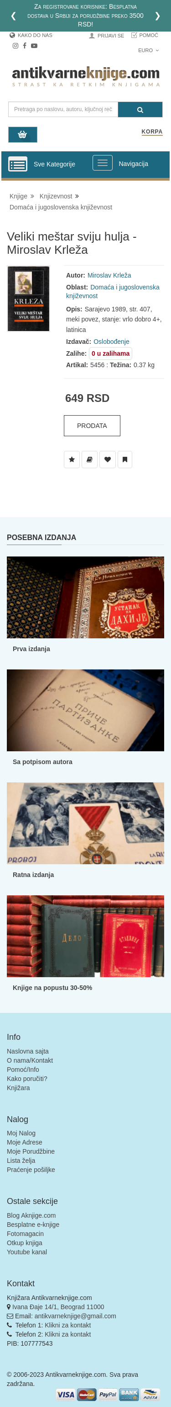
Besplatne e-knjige (33, 1224)
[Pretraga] (140, 110)
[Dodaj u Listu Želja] (72, 459)
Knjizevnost (56, 196)
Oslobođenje (111, 341)
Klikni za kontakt (68, 1325)
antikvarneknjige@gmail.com (75, 1316)
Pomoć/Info (23, 1069)
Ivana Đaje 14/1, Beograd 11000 (58, 1307)
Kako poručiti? (27, 1078)
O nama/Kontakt (30, 1060)
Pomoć (148, 35)
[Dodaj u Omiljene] (107, 459)
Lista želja (21, 1160)
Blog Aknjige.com (31, 1215)
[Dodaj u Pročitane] (125, 459)
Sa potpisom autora (43, 761)
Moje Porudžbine (31, 1151)
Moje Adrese (24, 1142)
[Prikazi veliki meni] (103, 163)
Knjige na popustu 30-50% (52, 987)
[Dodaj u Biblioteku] (90, 459)
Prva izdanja (31, 649)
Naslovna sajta (28, 1051)
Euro (148, 50)
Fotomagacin (25, 1233)
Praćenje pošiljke (31, 1169)
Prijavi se (111, 35)
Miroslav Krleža (109, 275)
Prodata (92, 425)
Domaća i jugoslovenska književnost (61, 207)
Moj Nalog (21, 1133)
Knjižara (18, 1087)
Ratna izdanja (33, 874)
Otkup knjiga (24, 1243)
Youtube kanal (27, 1252)
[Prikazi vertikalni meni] (17, 164)
